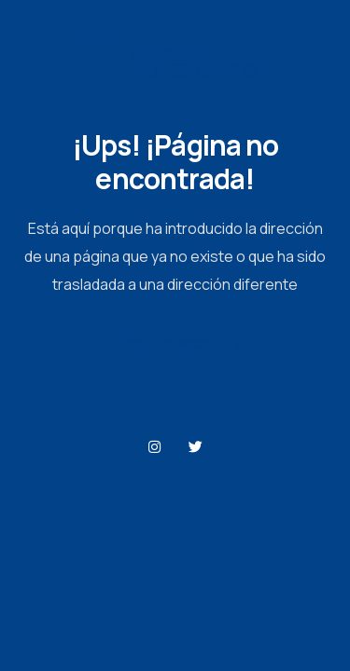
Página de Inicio (175, 345)
